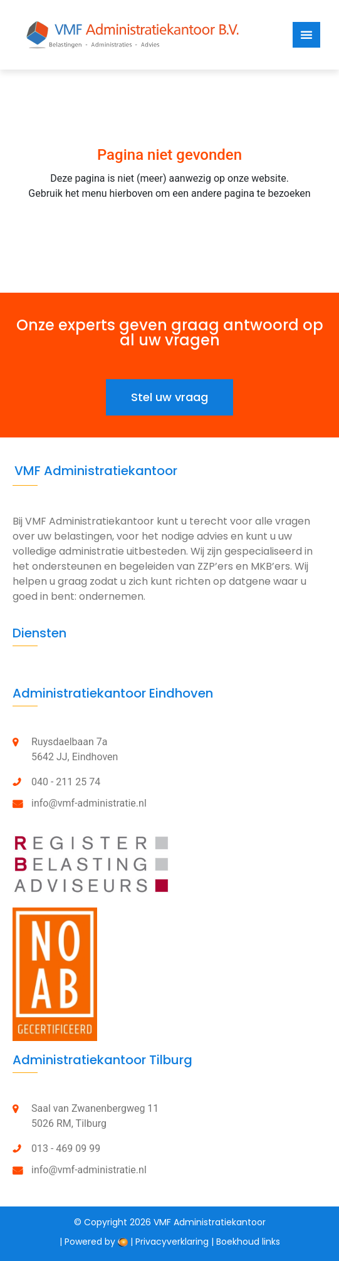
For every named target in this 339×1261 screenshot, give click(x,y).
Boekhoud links (248, 1241)
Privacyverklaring (172, 1241)
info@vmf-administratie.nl (89, 803)
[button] (169, 397)
